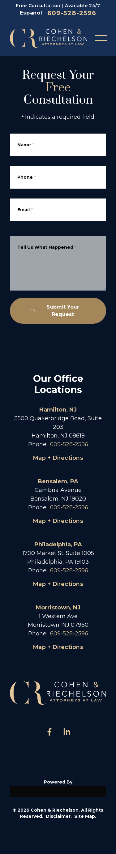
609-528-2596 (71, 13)
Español (31, 13)
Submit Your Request (54, 310)
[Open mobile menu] (101, 38)
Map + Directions (58, 458)
